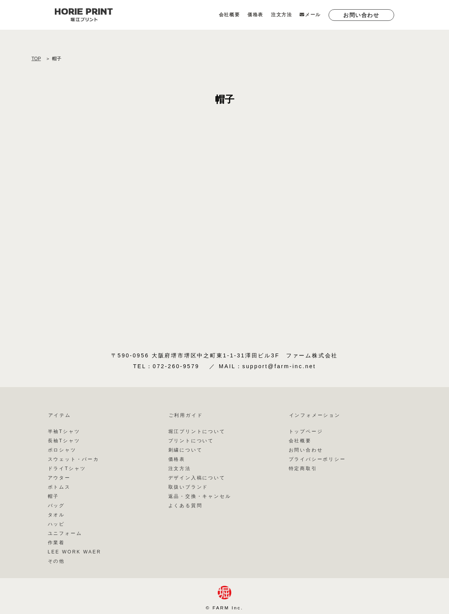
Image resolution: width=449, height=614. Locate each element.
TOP (36, 58)
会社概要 (229, 14)
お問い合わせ (361, 15)
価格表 (255, 14)
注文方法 (281, 14)
